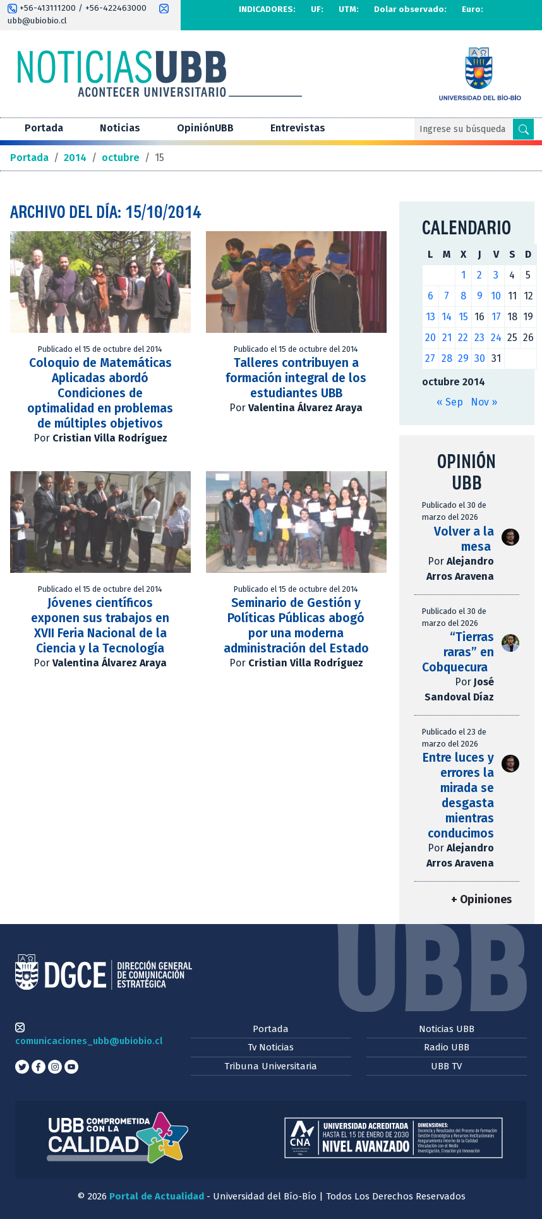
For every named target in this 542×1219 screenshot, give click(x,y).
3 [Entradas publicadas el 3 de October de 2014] (495, 275)
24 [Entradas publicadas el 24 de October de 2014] (496, 338)
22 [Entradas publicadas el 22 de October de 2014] (463, 338)
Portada (44, 128)
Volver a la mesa (464, 539)
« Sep (450, 402)
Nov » (484, 402)
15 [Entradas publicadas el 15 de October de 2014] (463, 317)
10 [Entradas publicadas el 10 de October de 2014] (496, 296)
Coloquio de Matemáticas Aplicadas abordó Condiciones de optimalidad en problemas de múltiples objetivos (100, 393)
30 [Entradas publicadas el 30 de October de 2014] (479, 358)
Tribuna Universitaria (270, 1066)
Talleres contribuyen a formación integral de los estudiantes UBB (296, 378)
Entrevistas (297, 128)
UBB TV (446, 1066)
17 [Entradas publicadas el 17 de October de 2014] (496, 317)
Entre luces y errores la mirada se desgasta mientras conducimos (458, 795)
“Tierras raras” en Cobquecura (462, 652)
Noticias (120, 128)
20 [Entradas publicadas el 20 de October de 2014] (430, 338)
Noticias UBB (446, 1029)
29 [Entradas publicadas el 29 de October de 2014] (463, 358)
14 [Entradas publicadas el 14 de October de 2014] (447, 317)
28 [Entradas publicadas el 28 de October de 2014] (447, 358)
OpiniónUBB (205, 128)
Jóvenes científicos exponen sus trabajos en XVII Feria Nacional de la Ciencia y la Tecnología (100, 626)
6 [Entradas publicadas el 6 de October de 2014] (430, 296)
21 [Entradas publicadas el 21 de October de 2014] (447, 338)
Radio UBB (446, 1047)
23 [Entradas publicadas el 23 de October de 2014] (479, 338)
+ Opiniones (481, 899)
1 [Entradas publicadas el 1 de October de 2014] (463, 275)
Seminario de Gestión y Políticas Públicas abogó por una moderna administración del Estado (296, 626)
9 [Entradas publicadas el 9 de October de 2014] (480, 296)
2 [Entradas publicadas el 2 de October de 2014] (479, 275)
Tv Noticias (271, 1047)
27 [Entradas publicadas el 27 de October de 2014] (430, 358)
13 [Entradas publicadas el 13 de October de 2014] (430, 317)
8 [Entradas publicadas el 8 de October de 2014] (463, 296)
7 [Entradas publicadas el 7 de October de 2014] (446, 296)
